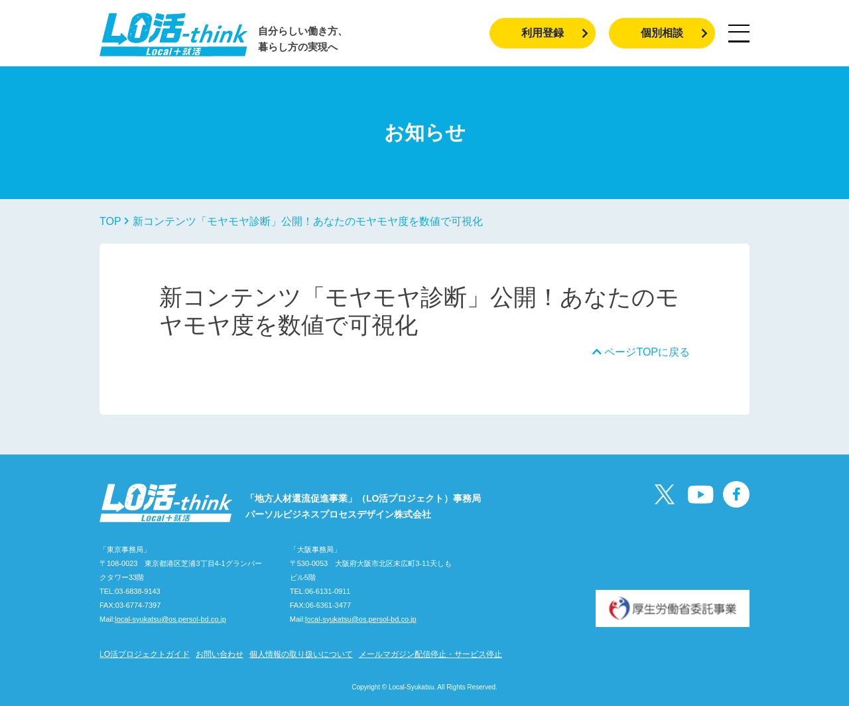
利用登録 (554, 32)
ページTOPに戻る (641, 352)
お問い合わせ (219, 654)
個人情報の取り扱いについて (301, 654)
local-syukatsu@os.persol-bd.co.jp (170, 619)
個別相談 (674, 32)
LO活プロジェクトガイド (144, 654)
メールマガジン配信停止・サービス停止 (430, 654)
